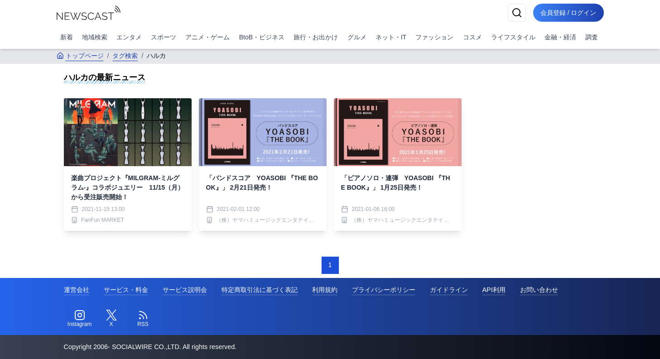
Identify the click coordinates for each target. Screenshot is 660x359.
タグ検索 (125, 55)
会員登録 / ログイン (568, 12)
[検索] (517, 13)
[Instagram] (80, 319)
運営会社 (76, 289)
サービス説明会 (185, 289)
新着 (66, 37)
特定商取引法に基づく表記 (260, 289)
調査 (591, 37)
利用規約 (324, 289)
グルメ (356, 37)
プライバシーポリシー (383, 289)
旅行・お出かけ (316, 37)
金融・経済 (560, 37)
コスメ (472, 37)
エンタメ (129, 37)
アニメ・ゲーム (207, 37)
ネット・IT (391, 37)
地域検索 (94, 37)
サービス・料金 (126, 289)
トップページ (80, 55)
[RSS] (143, 319)
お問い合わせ (539, 289)
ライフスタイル (513, 37)
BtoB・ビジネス (261, 37)
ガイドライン (449, 289)
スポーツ (163, 37)
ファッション (434, 37)
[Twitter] (111, 319)
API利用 (494, 289)
